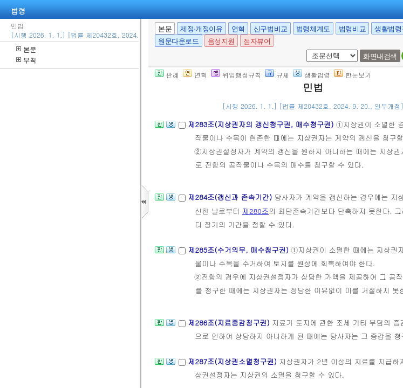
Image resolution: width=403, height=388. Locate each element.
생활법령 (311, 74)
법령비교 (352, 29)
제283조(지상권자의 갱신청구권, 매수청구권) (262, 124)
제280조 (255, 211)
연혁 (238, 29)
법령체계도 (313, 29)
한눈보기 (352, 74)
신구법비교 (271, 29)
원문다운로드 (178, 41)
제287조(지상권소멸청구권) (233, 361)
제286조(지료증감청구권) (230, 322)
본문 (26, 49)
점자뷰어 (256, 41)
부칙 (26, 60)
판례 (167, 74)
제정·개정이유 (201, 29)
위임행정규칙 (236, 74)
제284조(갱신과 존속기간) (231, 197)
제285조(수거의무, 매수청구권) (239, 250)
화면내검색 (380, 56)
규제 (277, 74)
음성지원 (221, 41)
